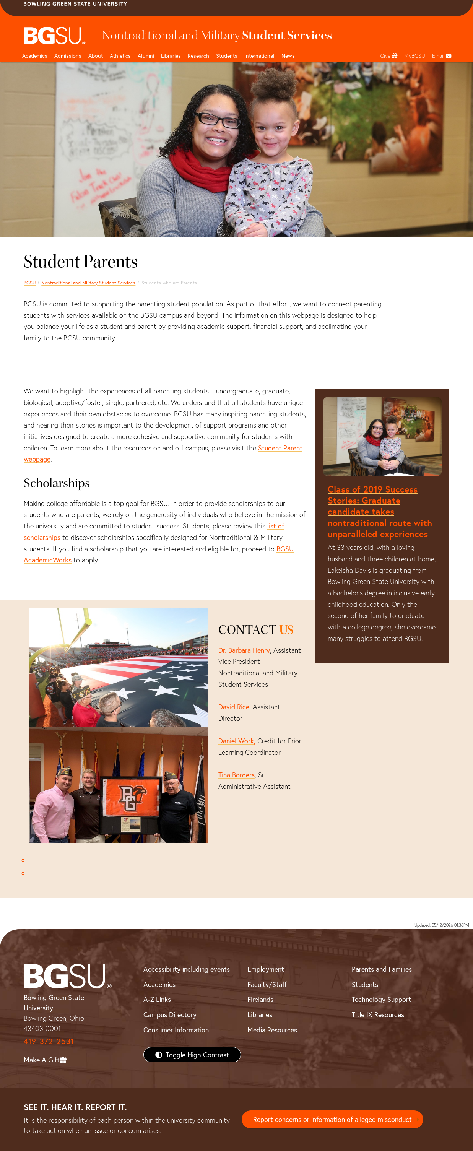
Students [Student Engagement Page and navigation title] (226, 55)
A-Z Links (157, 999)
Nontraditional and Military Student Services (88, 283)
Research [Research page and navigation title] (198, 55)
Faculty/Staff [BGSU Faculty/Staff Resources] (267, 984)
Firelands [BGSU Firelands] (260, 999)
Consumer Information (176, 1029)
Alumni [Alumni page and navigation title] (146, 55)
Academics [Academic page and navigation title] (34, 55)
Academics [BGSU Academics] (159, 984)
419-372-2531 (49, 1041)
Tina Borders (236, 774)
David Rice (233, 706)
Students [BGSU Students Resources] (365, 984)
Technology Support (381, 999)
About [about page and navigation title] (95, 55)
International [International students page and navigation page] (259, 55)
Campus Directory (170, 1014)
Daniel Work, (236, 740)
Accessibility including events (186, 969)
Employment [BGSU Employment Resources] (265, 969)
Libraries (171, 55)
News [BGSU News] (288, 55)
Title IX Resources (378, 1014)
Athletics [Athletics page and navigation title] (120, 55)
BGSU (30, 283)
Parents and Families (382, 969)
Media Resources (272, 1029)
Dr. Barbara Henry (244, 650)
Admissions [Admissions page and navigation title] (67, 55)
